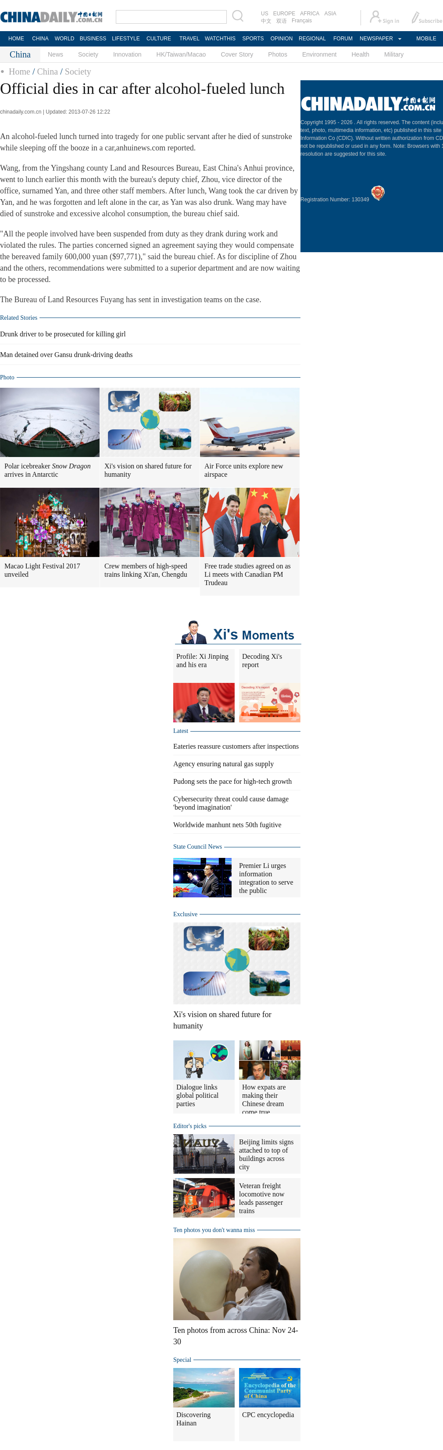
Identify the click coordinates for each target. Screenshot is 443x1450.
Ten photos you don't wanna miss (214, 1230)
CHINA (40, 39)
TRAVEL (189, 39)
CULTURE (158, 39)
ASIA (330, 14)
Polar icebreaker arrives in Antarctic (47, 470)
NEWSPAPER (376, 39)
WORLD (65, 39)
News (55, 54)
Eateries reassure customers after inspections (236, 746)
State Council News (197, 846)
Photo (7, 377)
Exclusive (185, 914)
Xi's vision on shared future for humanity (148, 470)
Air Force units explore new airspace (243, 470)
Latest (180, 731)
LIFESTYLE (125, 39)
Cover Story (237, 54)
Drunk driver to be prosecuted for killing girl (63, 334)
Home (19, 71)
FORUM (343, 39)
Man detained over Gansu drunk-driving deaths (66, 354)
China (47, 71)
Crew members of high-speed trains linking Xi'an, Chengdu (145, 570)
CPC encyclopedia (268, 1414)
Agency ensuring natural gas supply (223, 764)
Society (88, 54)
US (264, 14)
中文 (266, 21)
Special (182, 1360)
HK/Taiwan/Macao (181, 54)
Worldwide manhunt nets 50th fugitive (227, 825)
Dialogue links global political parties (197, 1095)
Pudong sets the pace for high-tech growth (232, 781)
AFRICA (309, 14)
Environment (319, 54)
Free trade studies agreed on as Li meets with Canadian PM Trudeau (247, 574)
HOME (16, 39)
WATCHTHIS (220, 39)
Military (394, 54)
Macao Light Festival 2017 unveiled (42, 570)
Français (302, 21)
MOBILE (426, 39)
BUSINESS (93, 39)
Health (360, 54)
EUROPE (284, 14)
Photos (277, 54)
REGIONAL (312, 39)
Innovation (127, 54)
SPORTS (253, 39)
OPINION (282, 39)
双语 (281, 21)
